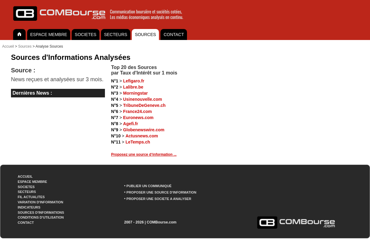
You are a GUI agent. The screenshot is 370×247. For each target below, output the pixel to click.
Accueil (8, 46)
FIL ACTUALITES (31, 197)
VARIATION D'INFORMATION (40, 202)
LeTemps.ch (137, 142)
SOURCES (145, 34)
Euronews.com (138, 117)
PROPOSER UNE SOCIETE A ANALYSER (159, 199)
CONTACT (173, 34)
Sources (24, 46)
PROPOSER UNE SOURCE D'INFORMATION (161, 192)
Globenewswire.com (143, 129)
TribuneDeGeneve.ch (144, 105)
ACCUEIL (25, 176)
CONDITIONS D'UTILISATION (41, 217)
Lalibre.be (133, 87)
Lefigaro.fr (133, 80)
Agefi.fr (130, 123)
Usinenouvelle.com (142, 99)
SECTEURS (115, 34)
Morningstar (135, 93)
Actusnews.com (141, 135)
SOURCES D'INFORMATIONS (41, 212)
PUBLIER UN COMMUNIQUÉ (149, 186)
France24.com (137, 111)
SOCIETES (85, 34)
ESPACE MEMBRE (48, 34)
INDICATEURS (29, 207)
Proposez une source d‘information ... (144, 154)
